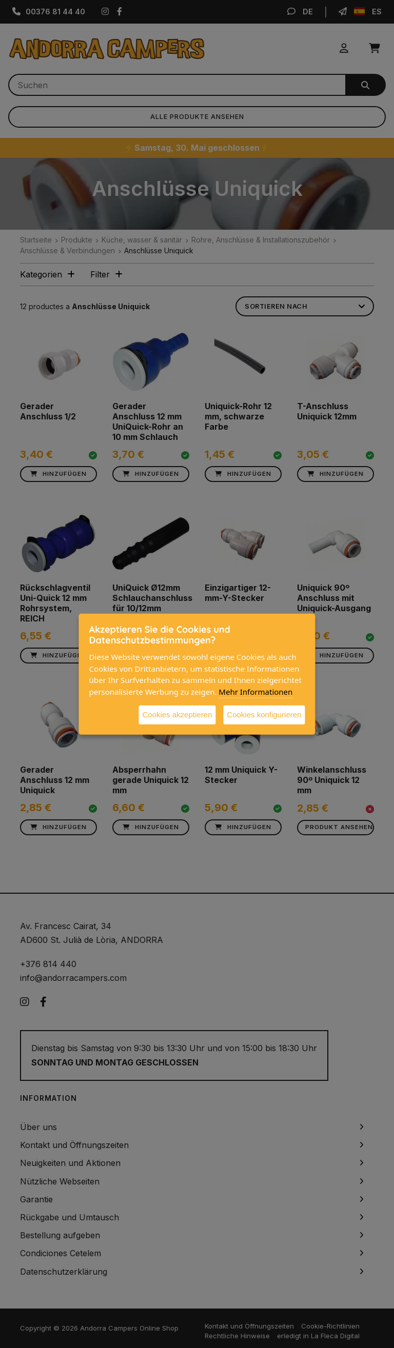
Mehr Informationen (255, 691)
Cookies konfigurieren (264, 714)
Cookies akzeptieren (177, 714)
